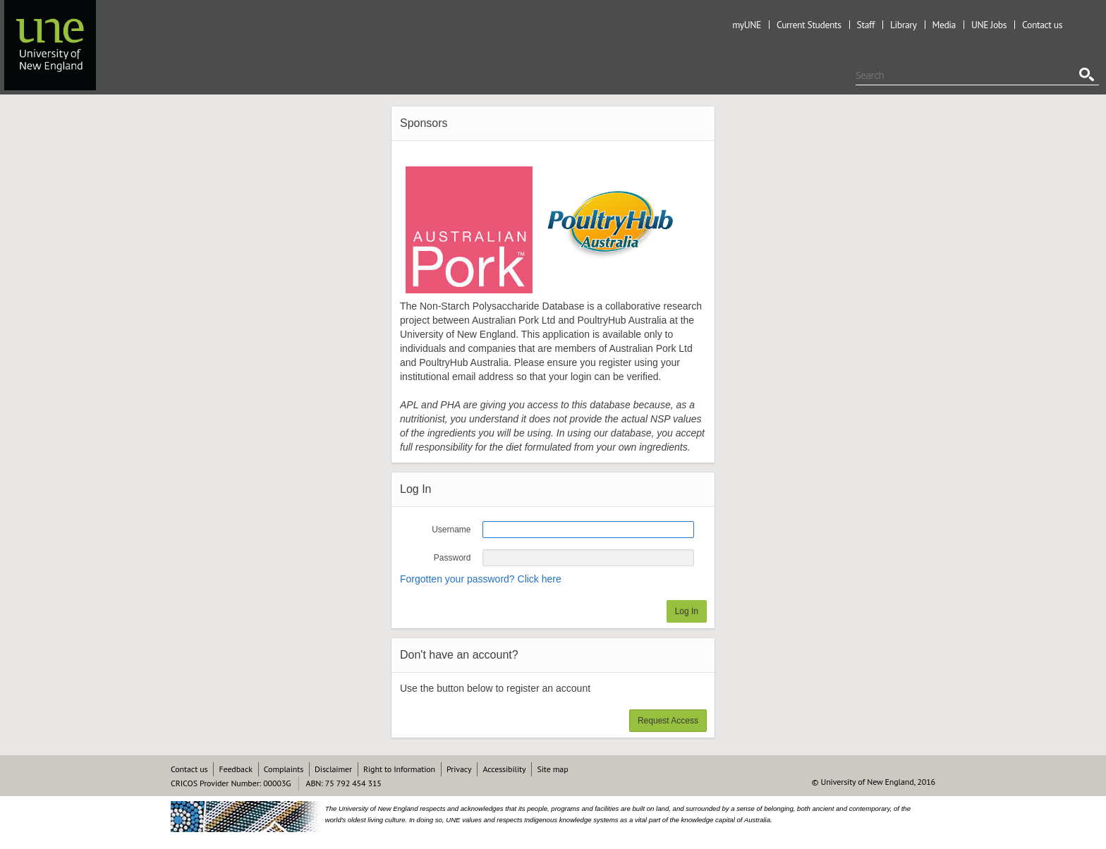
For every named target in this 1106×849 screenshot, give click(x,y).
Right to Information (399, 769)
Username (451, 530)
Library (903, 24)
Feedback (235, 769)
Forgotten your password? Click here (480, 579)
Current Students (809, 24)
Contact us (1042, 24)
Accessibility (503, 769)
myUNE (746, 24)
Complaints (283, 769)
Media (944, 24)
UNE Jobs (989, 24)
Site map (552, 769)
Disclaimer (333, 769)
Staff (866, 24)
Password (452, 558)
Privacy (458, 769)
